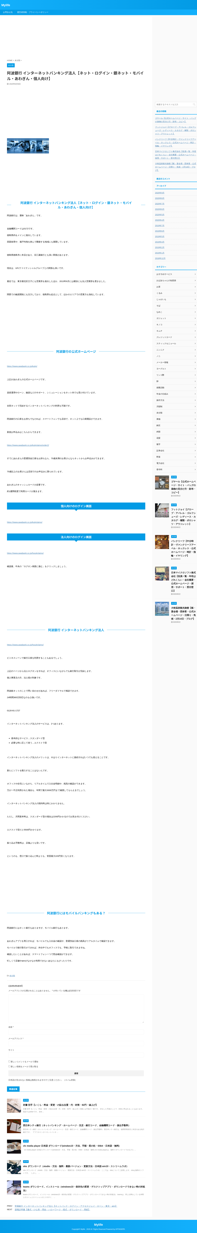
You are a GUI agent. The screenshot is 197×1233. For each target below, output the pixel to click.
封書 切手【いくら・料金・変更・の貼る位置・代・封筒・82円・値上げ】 (60, 1105)
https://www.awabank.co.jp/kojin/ (22, 366)
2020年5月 (159, 215)
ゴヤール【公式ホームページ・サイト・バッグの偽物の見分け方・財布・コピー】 (175, 120)
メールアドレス (15, 1038)
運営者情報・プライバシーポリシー (32, 12)
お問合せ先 (8, 12)
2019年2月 (159, 247)
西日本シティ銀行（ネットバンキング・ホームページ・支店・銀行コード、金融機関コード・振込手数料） (76, 1125)
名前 (11, 1027)
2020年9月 (159, 193)
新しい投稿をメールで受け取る (24, 1066)
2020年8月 (159, 198)
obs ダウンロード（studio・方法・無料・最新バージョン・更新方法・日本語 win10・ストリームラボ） (75, 1166)
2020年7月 (159, 204)
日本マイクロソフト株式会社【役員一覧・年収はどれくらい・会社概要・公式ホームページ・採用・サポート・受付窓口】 (175, 154)
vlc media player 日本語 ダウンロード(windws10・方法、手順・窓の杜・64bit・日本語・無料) (71, 1146)
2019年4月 (159, 242)
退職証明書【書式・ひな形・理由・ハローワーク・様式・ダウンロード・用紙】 (52, 1209)
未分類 (12, 976)
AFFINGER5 (120, 1229)
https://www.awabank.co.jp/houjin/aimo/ (25, 553)
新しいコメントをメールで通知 (24, 1061)
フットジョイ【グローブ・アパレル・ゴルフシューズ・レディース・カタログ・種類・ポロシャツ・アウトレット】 (175, 130)
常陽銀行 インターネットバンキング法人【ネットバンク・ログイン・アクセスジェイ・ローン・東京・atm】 (66, 1206)
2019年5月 (159, 236)
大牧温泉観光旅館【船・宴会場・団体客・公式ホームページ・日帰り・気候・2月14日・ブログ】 (175, 166)
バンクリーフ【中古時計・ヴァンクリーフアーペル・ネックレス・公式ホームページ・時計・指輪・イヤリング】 (175, 142)
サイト (11, 1050)
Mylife (5, 5)
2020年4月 (159, 220)
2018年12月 (160, 258)
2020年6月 (159, 209)
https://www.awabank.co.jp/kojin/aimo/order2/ (28, 445)
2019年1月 (159, 253)
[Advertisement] (75, 38)
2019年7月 (159, 225)
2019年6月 (159, 231)
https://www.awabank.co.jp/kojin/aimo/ (24, 522)
